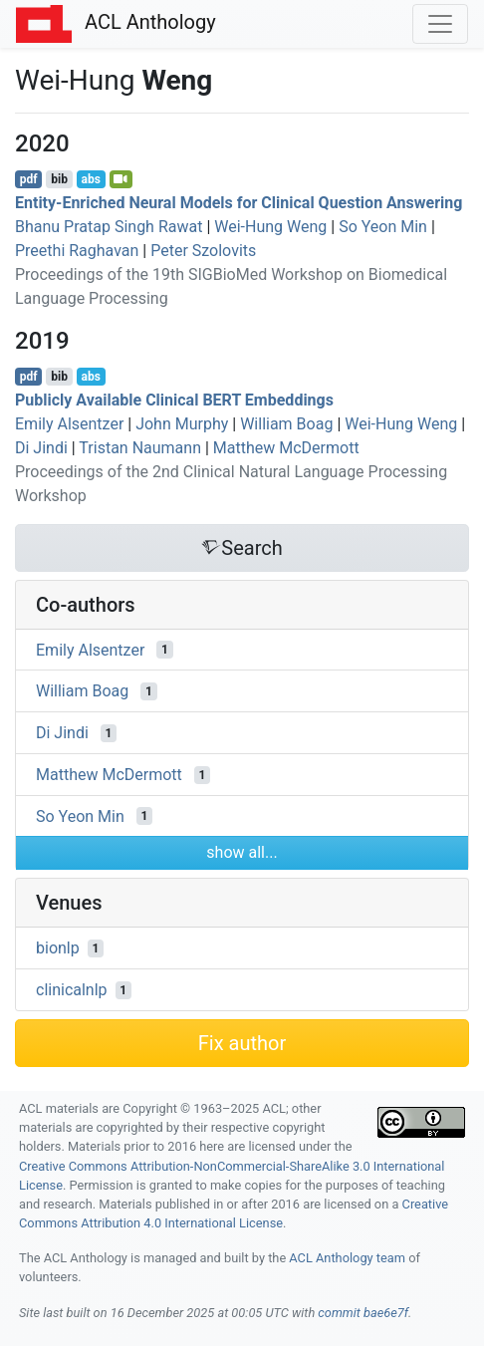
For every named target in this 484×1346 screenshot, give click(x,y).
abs (90, 179)
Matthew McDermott (286, 447)
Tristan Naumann (140, 447)
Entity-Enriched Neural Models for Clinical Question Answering (238, 202)
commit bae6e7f (363, 1312)
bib (59, 179)
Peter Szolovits (203, 250)
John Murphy (181, 423)
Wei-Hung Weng (270, 226)
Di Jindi (41, 447)
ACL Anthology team (347, 1257)
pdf (29, 179)
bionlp (58, 948)
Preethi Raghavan (76, 250)
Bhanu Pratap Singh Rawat (108, 226)
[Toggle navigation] (440, 24)
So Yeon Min (383, 226)
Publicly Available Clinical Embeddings (174, 400)
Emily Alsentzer (69, 423)
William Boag (286, 423)
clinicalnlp (72, 989)
